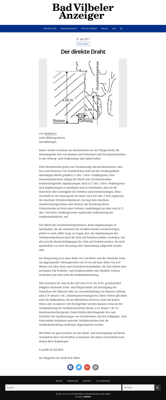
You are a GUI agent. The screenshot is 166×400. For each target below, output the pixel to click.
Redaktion (50, 133)
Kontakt (87, 381)
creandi (87, 397)
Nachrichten (49, 28)
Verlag (104, 28)
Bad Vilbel (83, 44)
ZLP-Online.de (103, 381)
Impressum (72, 381)
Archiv (59, 381)
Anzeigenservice (69, 28)
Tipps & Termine (89, 28)
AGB (114, 28)
